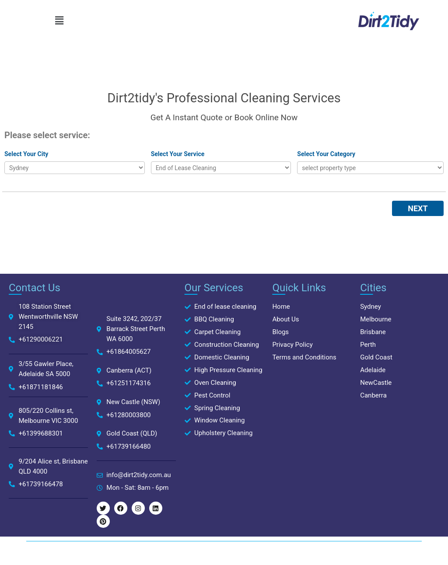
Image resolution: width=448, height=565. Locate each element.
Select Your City (26, 153)
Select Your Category (326, 153)
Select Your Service (178, 153)
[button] (59, 20)
